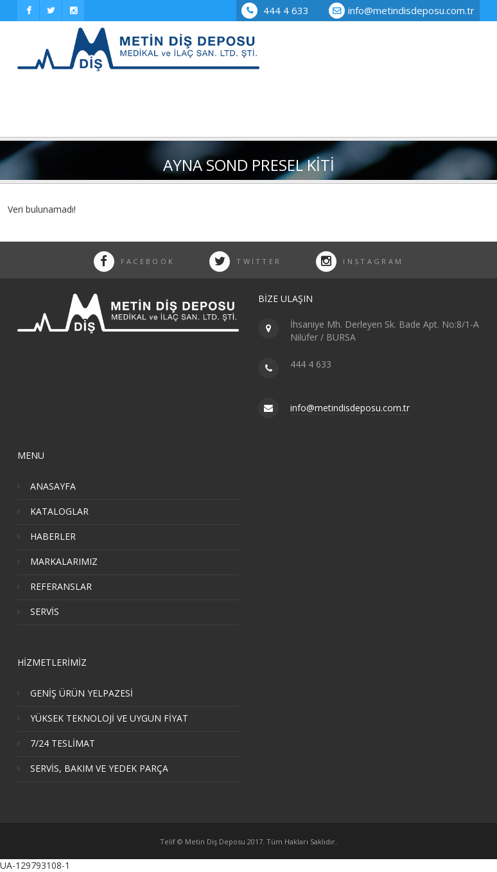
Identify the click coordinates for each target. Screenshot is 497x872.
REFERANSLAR (61, 586)
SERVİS (44, 611)
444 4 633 (275, 10)
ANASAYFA (53, 486)
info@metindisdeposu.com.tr (411, 10)
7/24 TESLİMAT (62, 743)
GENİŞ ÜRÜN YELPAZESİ (81, 693)
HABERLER (53, 536)
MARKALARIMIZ (64, 561)
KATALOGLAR (59, 511)
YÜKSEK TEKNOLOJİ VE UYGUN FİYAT (109, 718)
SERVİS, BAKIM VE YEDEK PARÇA (99, 768)
